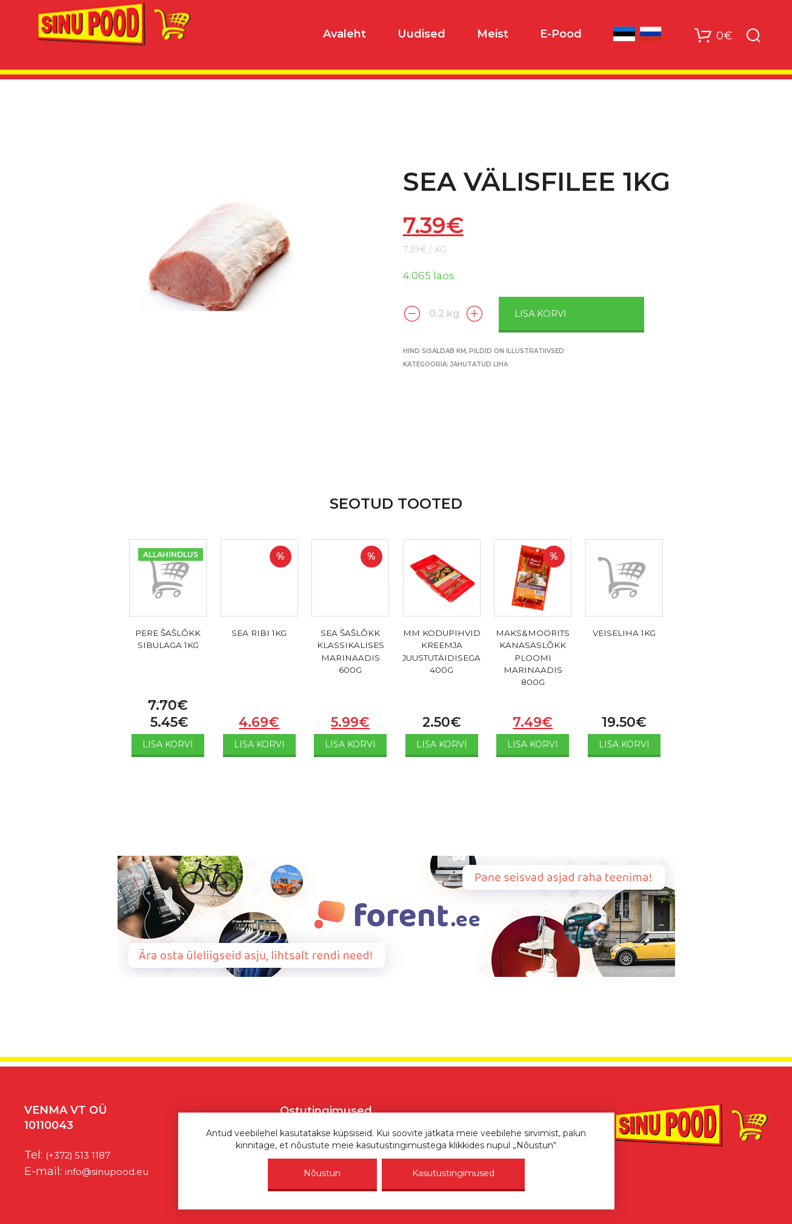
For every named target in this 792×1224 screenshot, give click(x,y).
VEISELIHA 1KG (624, 634)
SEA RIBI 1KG (259, 634)
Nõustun (322, 1173)
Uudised (421, 37)
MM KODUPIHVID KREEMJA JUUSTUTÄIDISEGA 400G (442, 655)
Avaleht (344, 37)
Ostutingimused (326, 1110)
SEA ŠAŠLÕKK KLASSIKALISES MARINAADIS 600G (350, 655)
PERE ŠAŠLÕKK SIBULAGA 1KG (168, 641)
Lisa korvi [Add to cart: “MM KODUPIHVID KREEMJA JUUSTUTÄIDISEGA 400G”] (441, 744)
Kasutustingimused (453, 1173)
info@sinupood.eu (114, 1171)
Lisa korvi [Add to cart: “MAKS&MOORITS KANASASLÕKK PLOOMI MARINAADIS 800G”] (532, 744)
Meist (492, 37)
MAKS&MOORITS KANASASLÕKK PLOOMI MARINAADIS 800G (533, 663)
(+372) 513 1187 (83, 1155)
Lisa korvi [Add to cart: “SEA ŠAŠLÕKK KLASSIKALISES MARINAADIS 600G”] (350, 744)
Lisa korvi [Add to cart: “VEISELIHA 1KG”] (624, 744)
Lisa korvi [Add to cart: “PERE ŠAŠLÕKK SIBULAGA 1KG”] (167, 744)
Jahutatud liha (479, 363)
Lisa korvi (564, 312)
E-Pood (561, 37)
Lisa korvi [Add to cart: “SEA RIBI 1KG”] (259, 744)
